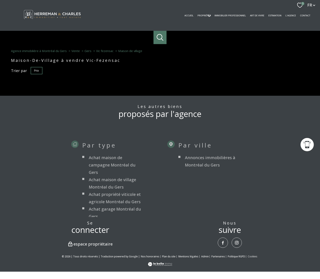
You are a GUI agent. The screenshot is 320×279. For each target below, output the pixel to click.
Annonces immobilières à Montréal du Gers (210, 193)
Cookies (252, 256)
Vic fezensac (104, 51)
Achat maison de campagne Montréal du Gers (112, 197)
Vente (75, 51)
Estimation (274, 15)
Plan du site (169, 256)
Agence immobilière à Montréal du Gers (39, 51)
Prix (36, 70)
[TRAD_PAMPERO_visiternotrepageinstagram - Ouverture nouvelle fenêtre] (237, 243)
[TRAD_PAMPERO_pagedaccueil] (52, 20)
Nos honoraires (150, 256)
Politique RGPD (236, 256)
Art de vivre (257, 15)
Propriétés (204, 15)
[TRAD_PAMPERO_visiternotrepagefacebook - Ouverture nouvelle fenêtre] (223, 243)
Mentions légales (188, 256)
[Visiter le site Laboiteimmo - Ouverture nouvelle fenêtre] (160, 264)
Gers (87, 51)
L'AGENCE (291, 15)
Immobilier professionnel (230, 15)
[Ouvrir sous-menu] (209, 15)
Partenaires (218, 256)
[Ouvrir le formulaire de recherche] (160, 37)
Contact (305, 15)
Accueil (188, 15)
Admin (205, 256)
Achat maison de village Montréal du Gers (112, 215)
